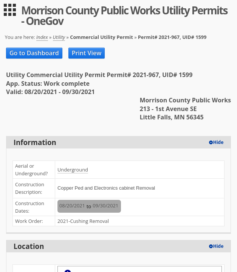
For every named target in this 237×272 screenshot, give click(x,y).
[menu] (10, 10)
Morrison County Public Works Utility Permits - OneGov (124, 15)
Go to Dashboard (34, 53)
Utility (59, 37)
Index (42, 37)
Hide (218, 142)
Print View (87, 53)
